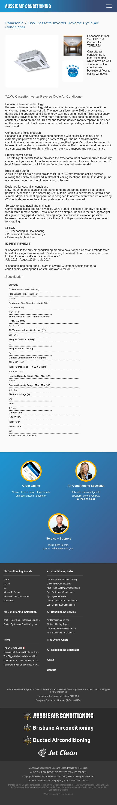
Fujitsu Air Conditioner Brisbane (89, 785)
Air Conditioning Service (61, 612)
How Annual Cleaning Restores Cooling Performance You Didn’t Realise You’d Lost (22, 652)
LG (5, 588)
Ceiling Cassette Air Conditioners (62, 600)
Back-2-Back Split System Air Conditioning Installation (22, 620)
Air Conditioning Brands (18, 571)
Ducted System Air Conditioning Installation (22, 624)
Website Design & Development (58, 794)
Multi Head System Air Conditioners (63, 588)
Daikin (6, 579)
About (50, 659)
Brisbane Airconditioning (58, 728)
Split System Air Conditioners (60, 592)
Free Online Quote (57, 639)
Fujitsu (7, 584)
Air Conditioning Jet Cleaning (60, 632)
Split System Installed (57, 596)
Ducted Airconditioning (58, 740)
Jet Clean (58, 752)
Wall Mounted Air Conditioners (61, 605)
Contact (51, 669)
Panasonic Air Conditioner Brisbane (25, 785)
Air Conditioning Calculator (63, 649)
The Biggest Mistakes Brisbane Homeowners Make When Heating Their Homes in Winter (22, 656)
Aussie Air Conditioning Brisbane (44, 768)
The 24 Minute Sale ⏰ (14, 648)
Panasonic (8, 600)
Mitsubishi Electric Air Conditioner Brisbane (55, 787)
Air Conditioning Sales (60, 571)
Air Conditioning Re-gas (58, 620)
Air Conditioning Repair (58, 624)
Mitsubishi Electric (12, 592)
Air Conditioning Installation (20, 612)
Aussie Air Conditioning (58, 715)
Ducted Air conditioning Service (61, 628)
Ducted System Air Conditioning (62, 579)
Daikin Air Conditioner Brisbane (58, 785)
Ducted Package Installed (59, 584)
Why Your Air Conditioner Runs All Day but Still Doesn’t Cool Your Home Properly (22, 660)
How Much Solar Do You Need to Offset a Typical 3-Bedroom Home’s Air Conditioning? (22, 665)
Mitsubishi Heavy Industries (16, 596)
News (7, 639)
